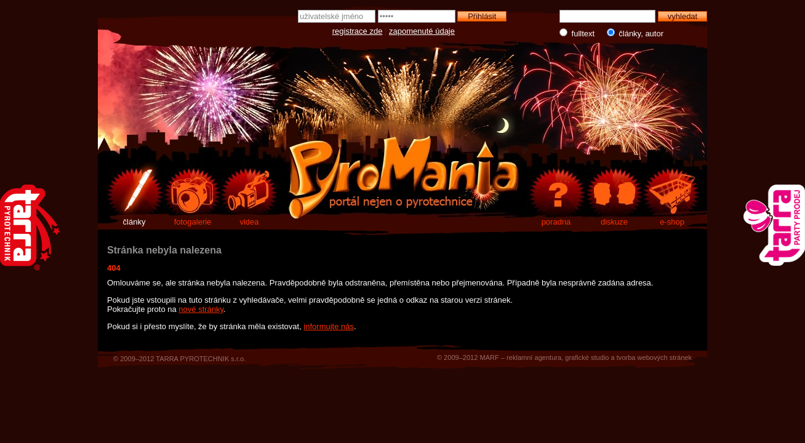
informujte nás (328, 326)
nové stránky (200, 309)
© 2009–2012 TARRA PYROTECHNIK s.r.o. (179, 358)
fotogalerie (193, 221)
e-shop (672, 221)
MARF (489, 357)
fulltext (578, 33)
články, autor (632, 33)
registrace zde (357, 31)
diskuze (614, 221)
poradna (556, 221)
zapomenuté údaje (422, 31)
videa (248, 221)
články (134, 221)
